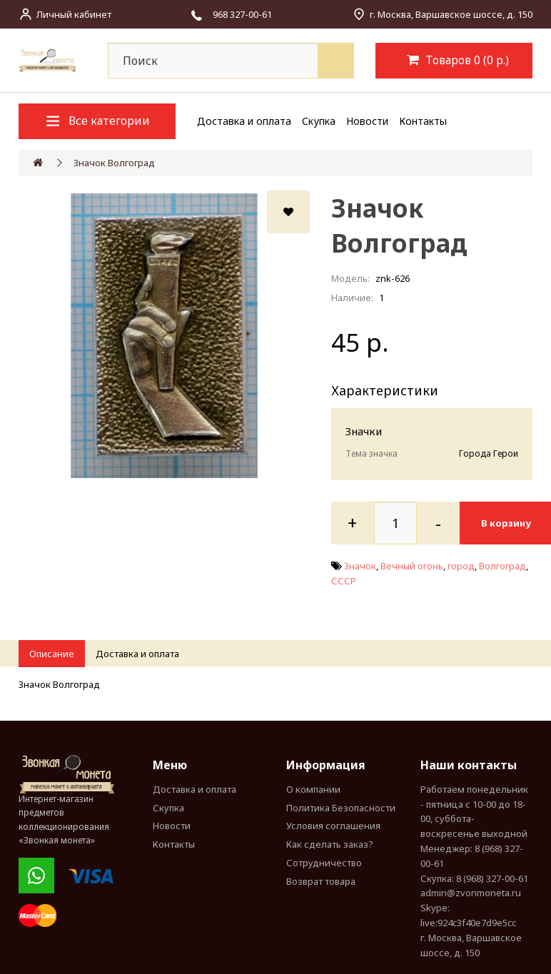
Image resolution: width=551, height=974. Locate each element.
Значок (360, 565)
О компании (313, 789)
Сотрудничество (324, 862)
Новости (367, 121)
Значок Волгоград (114, 162)
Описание (51, 653)
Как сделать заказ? (329, 844)
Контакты (423, 121)
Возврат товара (320, 881)
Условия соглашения (333, 825)
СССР (343, 580)
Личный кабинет (73, 14)
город (461, 565)
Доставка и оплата (244, 121)
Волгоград (502, 565)
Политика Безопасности (340, 807)
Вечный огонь (411, 565)
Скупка (318, 121)
